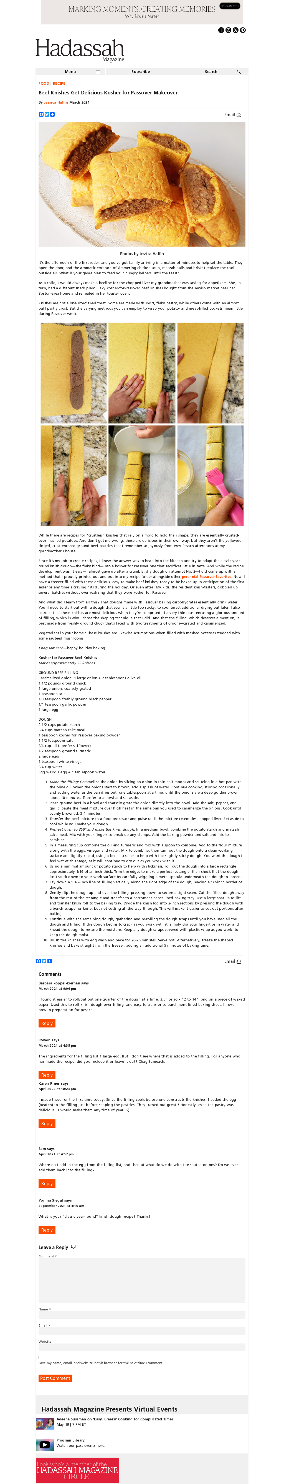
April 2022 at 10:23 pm (57, 1089)
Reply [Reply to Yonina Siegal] (47, 1230)
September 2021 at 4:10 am (61, 1206)
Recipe (59, 83)
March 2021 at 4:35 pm (57, 1045)
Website (45, 1341)
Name (45, 1309)
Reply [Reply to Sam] (47, 1183)
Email (232, 114)
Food (44, 83)
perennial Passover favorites (206, 576)
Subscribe (140, 71)
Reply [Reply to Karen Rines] (47, 1123)
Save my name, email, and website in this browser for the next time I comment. (101, 1363)
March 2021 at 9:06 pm (57, 988)
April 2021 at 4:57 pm (56, 1154)
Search (211, 71)
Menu (70, 71)
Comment (48, 1256)
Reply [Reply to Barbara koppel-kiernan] (47, 1023)
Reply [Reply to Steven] (47, 1075)
